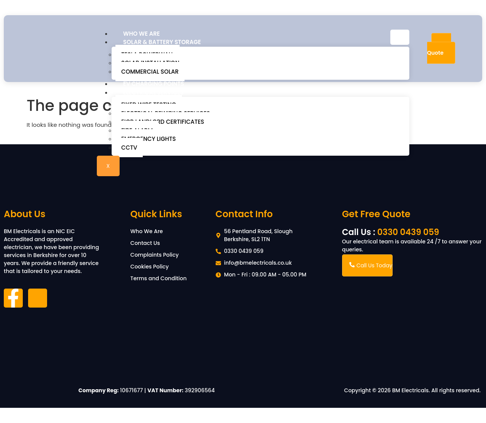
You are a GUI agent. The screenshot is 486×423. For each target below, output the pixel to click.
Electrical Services (153, 92)
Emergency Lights (148, 139)
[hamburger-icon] (399, 37)
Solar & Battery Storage (162, 42)
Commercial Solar (149, 72)
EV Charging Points (153, 84)
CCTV (129, 148)
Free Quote (439, 48)
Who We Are (141, 34)
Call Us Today (371, 265)
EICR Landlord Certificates (162, 122)
